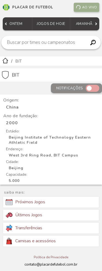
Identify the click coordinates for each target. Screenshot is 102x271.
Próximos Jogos (25, 202)
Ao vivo (86, 7)
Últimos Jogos (24, 215)
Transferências (24, 228)
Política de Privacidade (51, 257)
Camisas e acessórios (31, 241)
